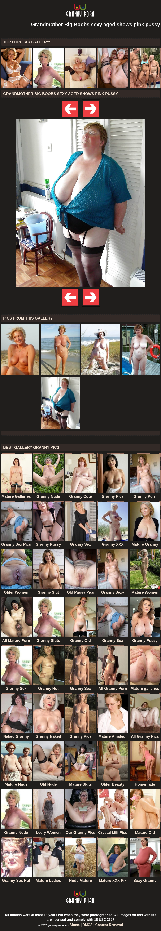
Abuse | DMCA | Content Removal (96, 925)
